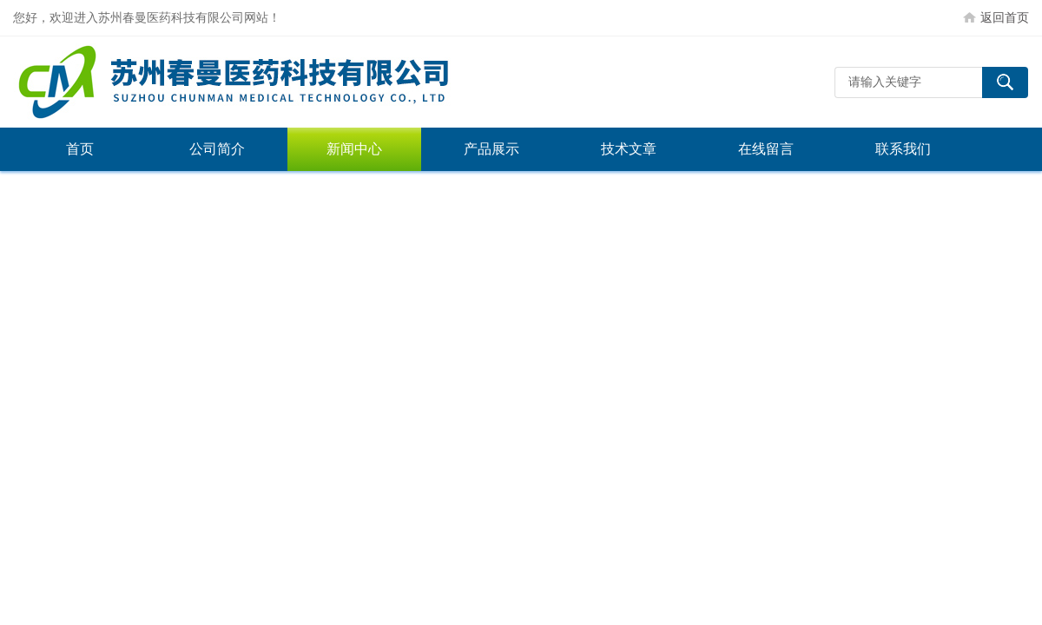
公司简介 (217, 148)
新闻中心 (354, 148)
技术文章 (628, 148)
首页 (80, 148)
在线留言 (766, 148)
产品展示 (491, 148)
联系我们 (903, 148)
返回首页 (1004, 17)
